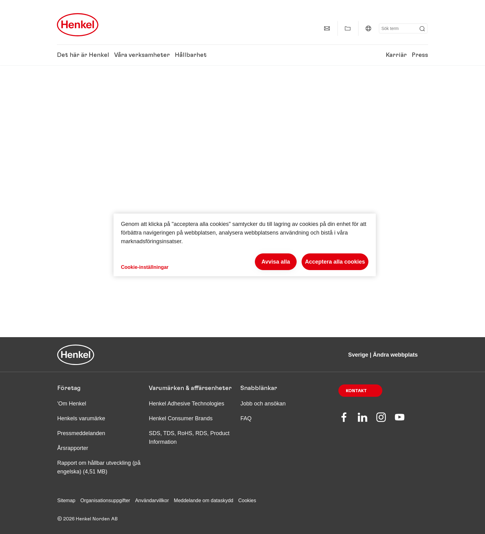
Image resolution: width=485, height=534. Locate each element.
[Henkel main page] (77, 24)
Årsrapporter (72, 448)
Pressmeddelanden (81, 433)
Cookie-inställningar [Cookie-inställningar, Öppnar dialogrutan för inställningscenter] (145, 267)
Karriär (396, 55)
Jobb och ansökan (262, 403)
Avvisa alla (275, 262)
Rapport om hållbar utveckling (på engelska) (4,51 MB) (98, 467)
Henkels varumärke (81, 418)
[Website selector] (368, 28)
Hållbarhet (191, 55)
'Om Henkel (71, 403)
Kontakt (356, 391)
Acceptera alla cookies (335, 262)
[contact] (327, 28)
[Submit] (422, 29)
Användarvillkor (152, 500)
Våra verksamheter (142, 55)
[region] (245, 245)
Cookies (247, 500)
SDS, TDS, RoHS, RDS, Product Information (189, 437)
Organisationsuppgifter (105, 500)
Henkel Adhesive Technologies (186, 403)
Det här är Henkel (83, 55)
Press (420, 55)
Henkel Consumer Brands (180, 418)
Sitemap (66, 500)
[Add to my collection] (347, 28)
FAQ (245, 418)
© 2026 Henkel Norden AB (87, 518)
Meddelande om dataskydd (203, 500)
